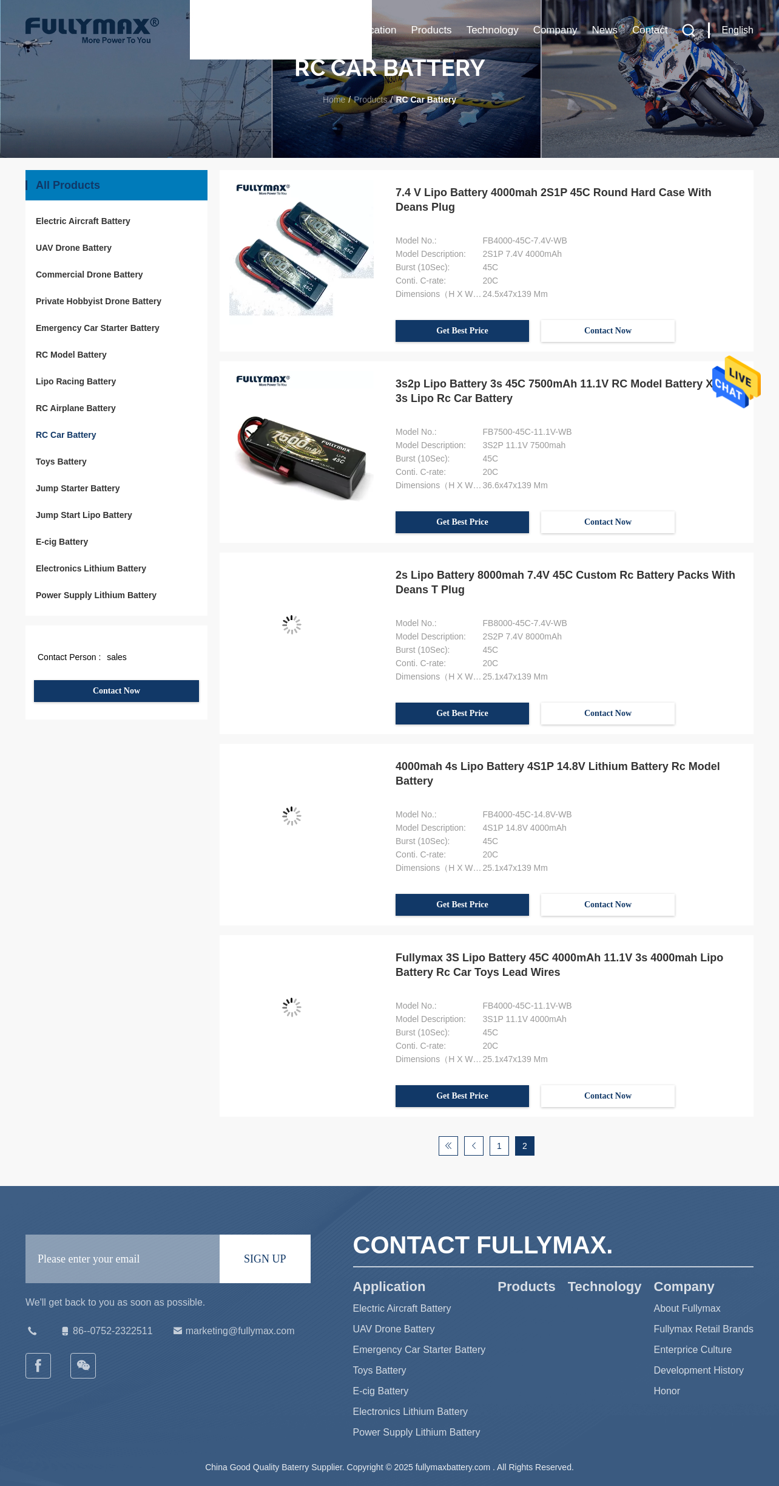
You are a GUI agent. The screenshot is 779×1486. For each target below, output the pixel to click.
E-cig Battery (62, 542)
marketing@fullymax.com (233, 1331)
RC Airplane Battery (76, 408)
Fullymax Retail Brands (704, 1329)
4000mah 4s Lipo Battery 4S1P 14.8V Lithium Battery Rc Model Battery (558, 773)
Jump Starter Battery (78, 488)
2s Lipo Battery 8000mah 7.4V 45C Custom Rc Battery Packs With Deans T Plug (565, 582)
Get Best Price (462, 330)
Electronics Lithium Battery (91, 568)
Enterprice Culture (693, 1350)
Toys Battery (61, 461)
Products (431, 30)
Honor (667, 1391)
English (738, 30)
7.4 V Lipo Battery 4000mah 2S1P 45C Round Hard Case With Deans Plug (554, 199)
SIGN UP (265, 1259)
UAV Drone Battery (74, 248)
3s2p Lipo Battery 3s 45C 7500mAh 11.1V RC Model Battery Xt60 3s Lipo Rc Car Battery (562, 391)
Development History (699, 1370)
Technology (493, 30)
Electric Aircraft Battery (83, 221)
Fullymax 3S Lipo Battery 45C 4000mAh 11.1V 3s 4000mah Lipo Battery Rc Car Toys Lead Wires (559, 965)
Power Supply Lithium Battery (96, 595)
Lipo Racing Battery (76, 381)
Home (317, 30)
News (605, 30)
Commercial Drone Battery (89, 274)
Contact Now (116, 690)
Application (371, 30)
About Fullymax (687, 1308)
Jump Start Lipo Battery (84, 515)
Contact (650, 30)
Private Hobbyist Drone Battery (98, 301)
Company (555, 30)
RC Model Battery (71, 355)
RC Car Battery (66, 435)
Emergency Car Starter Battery (98, 328)
